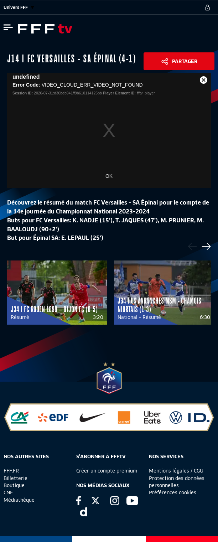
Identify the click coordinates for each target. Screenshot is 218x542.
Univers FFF (19, 7)
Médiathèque (19, 500)
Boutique (14, 485)
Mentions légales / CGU (176, 471)
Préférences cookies (172, 492)
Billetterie (15, 478)
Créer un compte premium (106, 471)
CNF (8, 492)
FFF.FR (11, 471)
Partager (184, 61)
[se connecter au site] (207, 7)
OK (109, 176)
